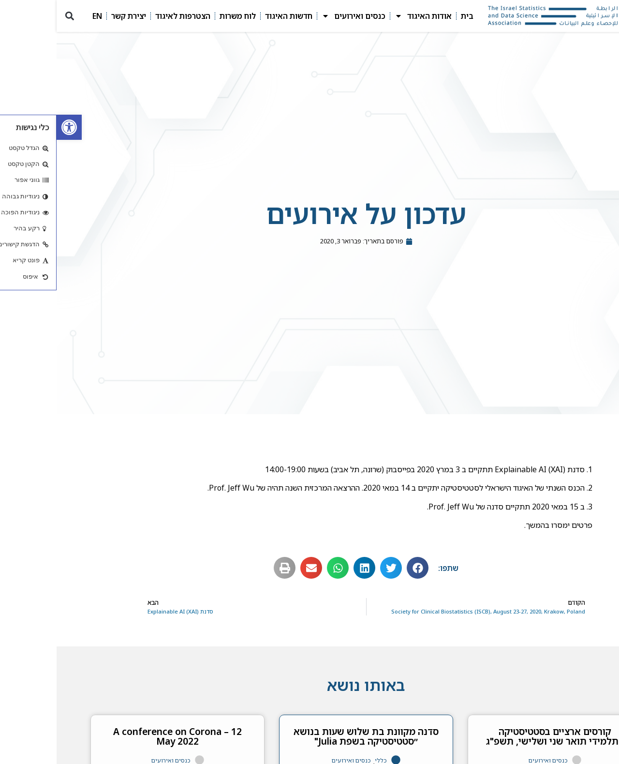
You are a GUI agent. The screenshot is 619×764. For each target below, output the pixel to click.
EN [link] (40, 16)
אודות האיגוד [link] (366, 16)
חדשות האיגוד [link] (232, 16)
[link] (12, 127)
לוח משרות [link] (181, 16)
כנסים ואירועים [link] (297, 16)
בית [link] (410, 16)
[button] (13, 16)
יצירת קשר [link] (72, 16)
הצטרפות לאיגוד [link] (126, 16)
